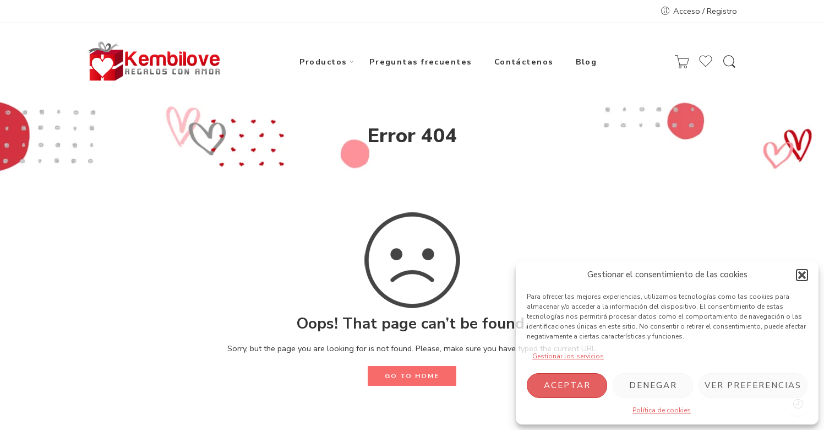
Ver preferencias (753, 385)
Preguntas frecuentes (420, 61)
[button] (801, 275)
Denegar (653, 385)
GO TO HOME (412, 376)
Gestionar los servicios (568, 356)
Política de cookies (661, 410)
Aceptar (567, 385)
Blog (586, 61)
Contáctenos (524, 61)
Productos (323, 61)
